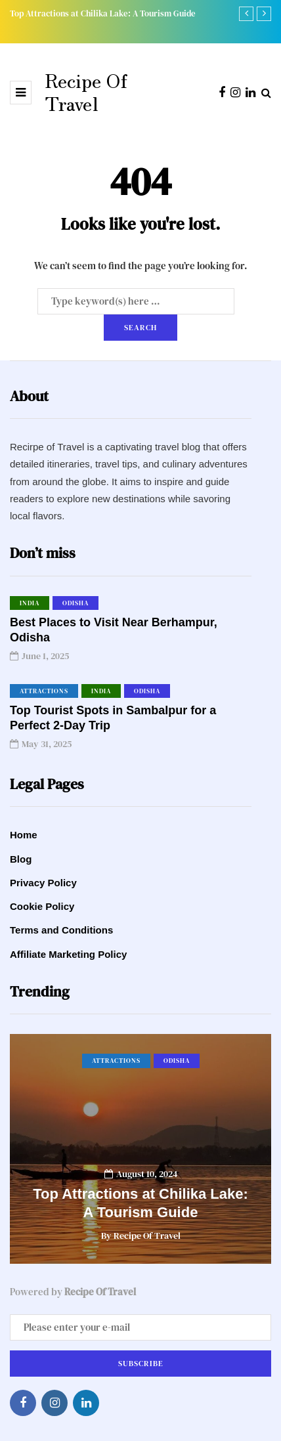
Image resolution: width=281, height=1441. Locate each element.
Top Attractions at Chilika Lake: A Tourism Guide (103, 13)
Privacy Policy (43, 882)
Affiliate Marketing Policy (68, 954)
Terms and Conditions (61, 930)
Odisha (75, 603)
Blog (21, 859)
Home (23, 834)
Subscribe (140, 1363)
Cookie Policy (42, 906)
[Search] (135, 301)
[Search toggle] (266, 92)
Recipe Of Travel (86, 91)
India (29, 603)
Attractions (44, 691)
